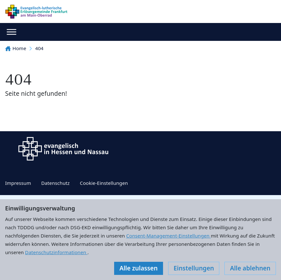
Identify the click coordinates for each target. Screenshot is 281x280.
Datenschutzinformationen (56, 252)
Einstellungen (194, 268)
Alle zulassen (139, 268)
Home (15, 48)
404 (39, 48)
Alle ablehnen (250, 268)
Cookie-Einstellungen (104, 183)
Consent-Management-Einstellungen (168, 235)
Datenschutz (55, 183)
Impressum (18, 183)
